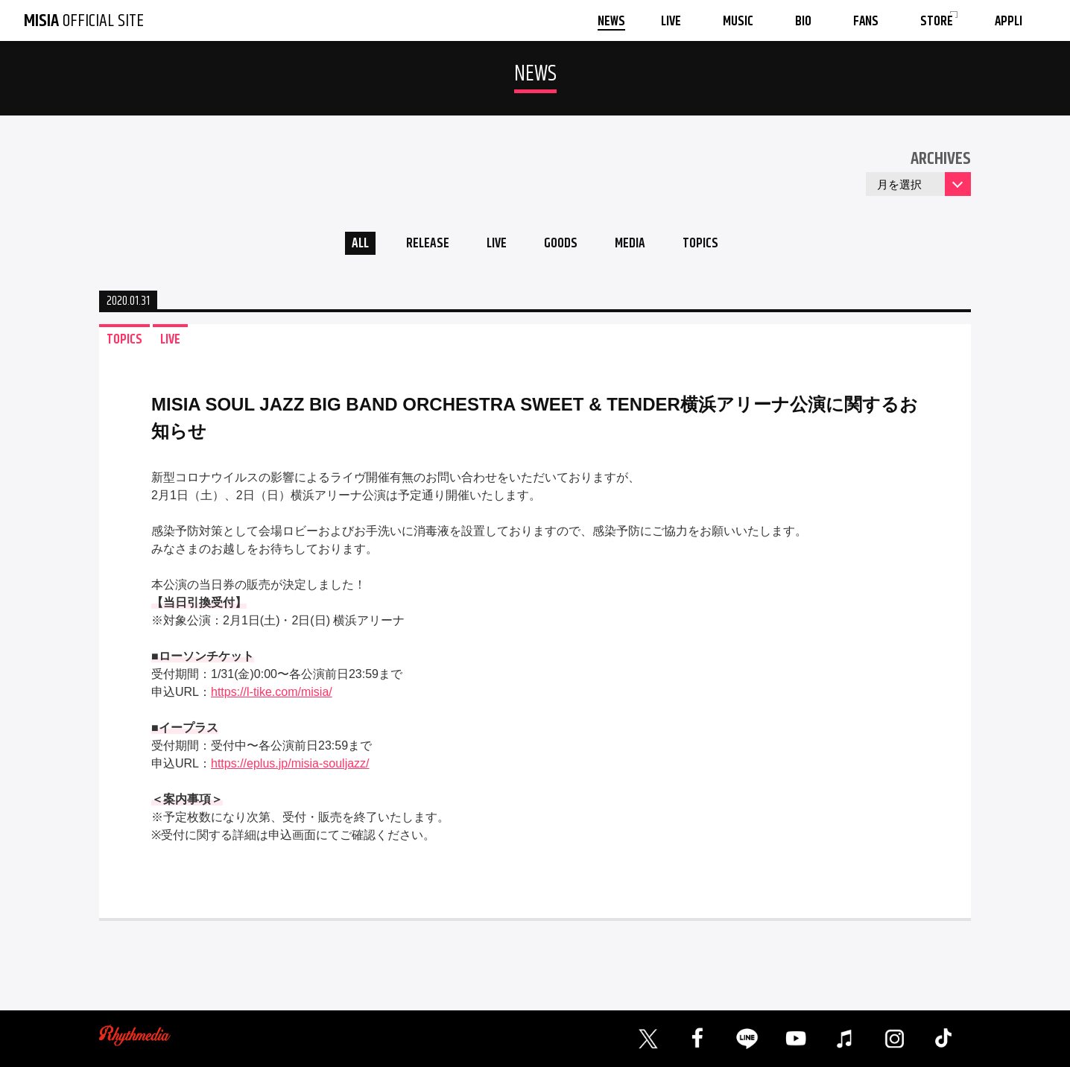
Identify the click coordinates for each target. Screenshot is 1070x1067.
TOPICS (707, 244)
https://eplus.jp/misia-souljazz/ (290, 765)
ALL (353, 244)
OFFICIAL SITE (84, 20)
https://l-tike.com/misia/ (271, 694)
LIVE (494, 244)
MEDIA (634, 244)
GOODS (562, 244)
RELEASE (423, 244)
